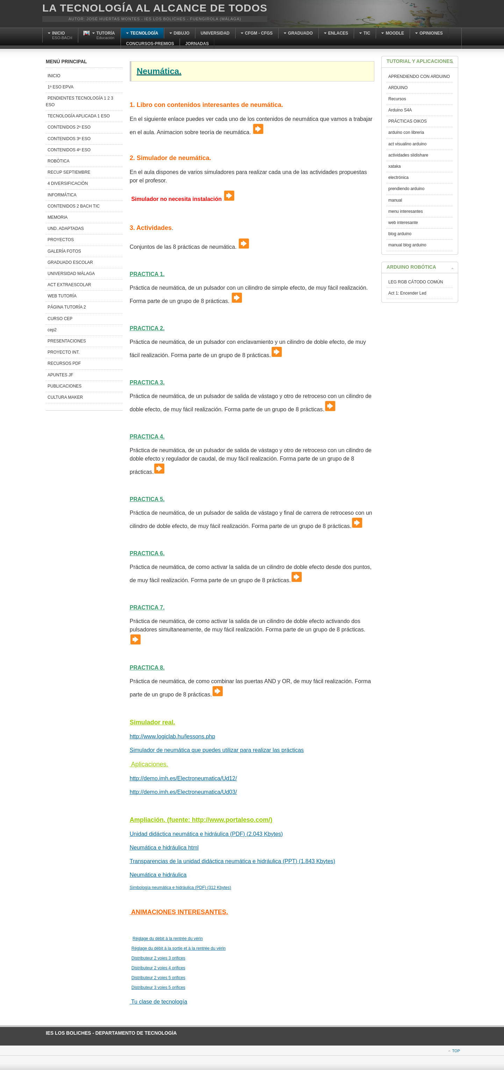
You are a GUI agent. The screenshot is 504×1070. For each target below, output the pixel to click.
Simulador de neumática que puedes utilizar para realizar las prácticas (217, 750)
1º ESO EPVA (60, 87)
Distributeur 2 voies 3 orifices (158, 958)
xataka (394, 166)
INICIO (54, 75)
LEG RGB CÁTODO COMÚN (415, 282)
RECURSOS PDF (64, 363)
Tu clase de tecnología (158, 1002)
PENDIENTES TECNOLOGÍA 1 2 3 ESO (79, 101)
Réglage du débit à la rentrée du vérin (167, 938)
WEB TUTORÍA (62, 296)
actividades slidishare (408, 155)
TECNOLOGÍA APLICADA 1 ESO (79, 116)
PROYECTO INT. (64, 352)
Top (456, 1051)
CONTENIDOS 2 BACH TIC (74, 206)
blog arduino (399, 233)
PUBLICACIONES (64, 386)
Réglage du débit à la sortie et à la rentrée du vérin (178, 948)
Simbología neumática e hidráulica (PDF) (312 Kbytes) (180, 887)
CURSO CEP (60, 318)
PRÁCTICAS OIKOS (407, 121)
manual (395, 200)
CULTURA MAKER (65, 397)
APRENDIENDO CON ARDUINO (419, 76)
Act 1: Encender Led (407, 293)
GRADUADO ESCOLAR (70, 262)
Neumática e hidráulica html (164, 848)
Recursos (397, 98)
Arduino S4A (400, 110)
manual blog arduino (407, 245)
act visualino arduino (407, 144)
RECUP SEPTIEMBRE (69, 172)
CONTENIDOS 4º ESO (69, 149)
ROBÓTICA (59, 161)
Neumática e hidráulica (158, 875)
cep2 (52, 329)
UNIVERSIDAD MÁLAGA (71, 273)
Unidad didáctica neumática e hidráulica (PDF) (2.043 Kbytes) (206, 834)
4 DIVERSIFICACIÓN (68, 183)
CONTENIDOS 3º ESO (69, 138)
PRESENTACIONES (67, 341)
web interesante (403, 222)
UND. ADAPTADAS (66, 228)
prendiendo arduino (406, 188)
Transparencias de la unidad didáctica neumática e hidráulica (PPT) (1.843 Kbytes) (232, 861)
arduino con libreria (406, 132)
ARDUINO (398, 87)
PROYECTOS (61, 239)
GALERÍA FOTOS (64, 251)
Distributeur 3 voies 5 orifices (158, 987)
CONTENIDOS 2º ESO (69, 127)
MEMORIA (57, 217)
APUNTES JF (60, 375)
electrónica (398, 177)
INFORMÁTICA (62, 195)
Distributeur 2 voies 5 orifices (158, 977)
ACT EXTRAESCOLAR (69, 284)
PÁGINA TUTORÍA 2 (67, 307)
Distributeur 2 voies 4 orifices (158, 968)
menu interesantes (405, 211)
